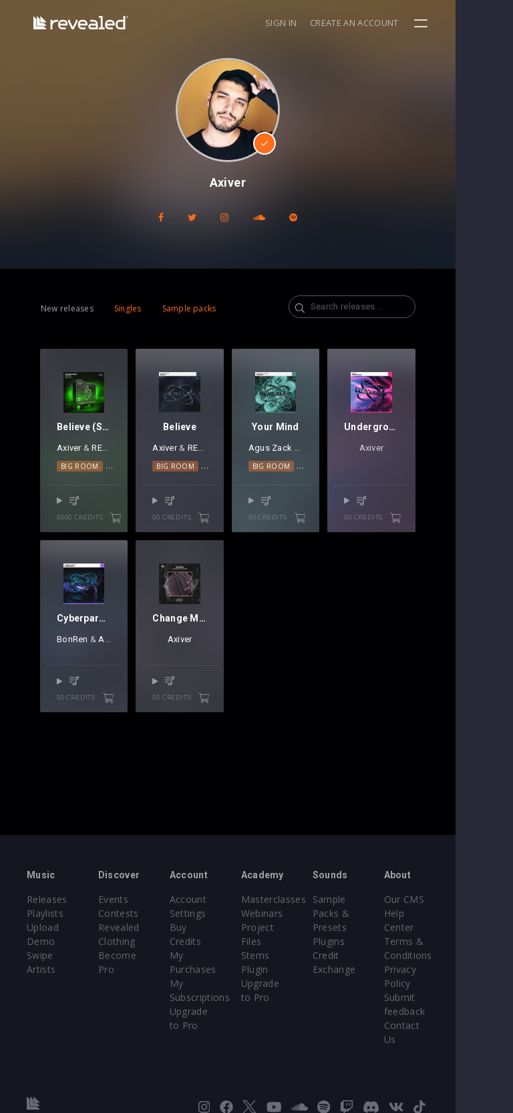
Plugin (283, 969)
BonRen (74, 668)
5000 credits (93, 532)
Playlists (45, 913)
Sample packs (189, 308)
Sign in (338, 23)
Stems (284, 955)
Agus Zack (299, 462)
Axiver (75, 462)
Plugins (367, 941)
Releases (47, 899)
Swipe (40, 955)
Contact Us (457, 1011)
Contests (128, 913)
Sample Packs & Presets (369, 913)
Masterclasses (302, 899)
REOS (109, 462)
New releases (67, 308)
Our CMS (452, 899)
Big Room (80, 480)
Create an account (412, 23)
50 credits (207, 532)
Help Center (459, 913)
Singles (128, 308)
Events (123, 899)
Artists (41, 969)
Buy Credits (215, 927)
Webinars (291, 913)
